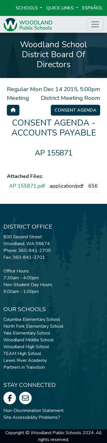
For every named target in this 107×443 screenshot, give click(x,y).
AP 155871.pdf (27, 185)
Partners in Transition (24, 367)
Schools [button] (27, 8)
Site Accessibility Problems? (31, 417)
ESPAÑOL (92, 8)
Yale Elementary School (26, 333)
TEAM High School (22, 353)
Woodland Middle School (28, 340)
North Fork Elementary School (33, 326)
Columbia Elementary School (31, 319)
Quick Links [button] (60, 8)
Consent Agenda (75, 110)
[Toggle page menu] (95, 24)
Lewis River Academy (25, 360)
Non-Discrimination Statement (33, 410)
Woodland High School (26, 347)
